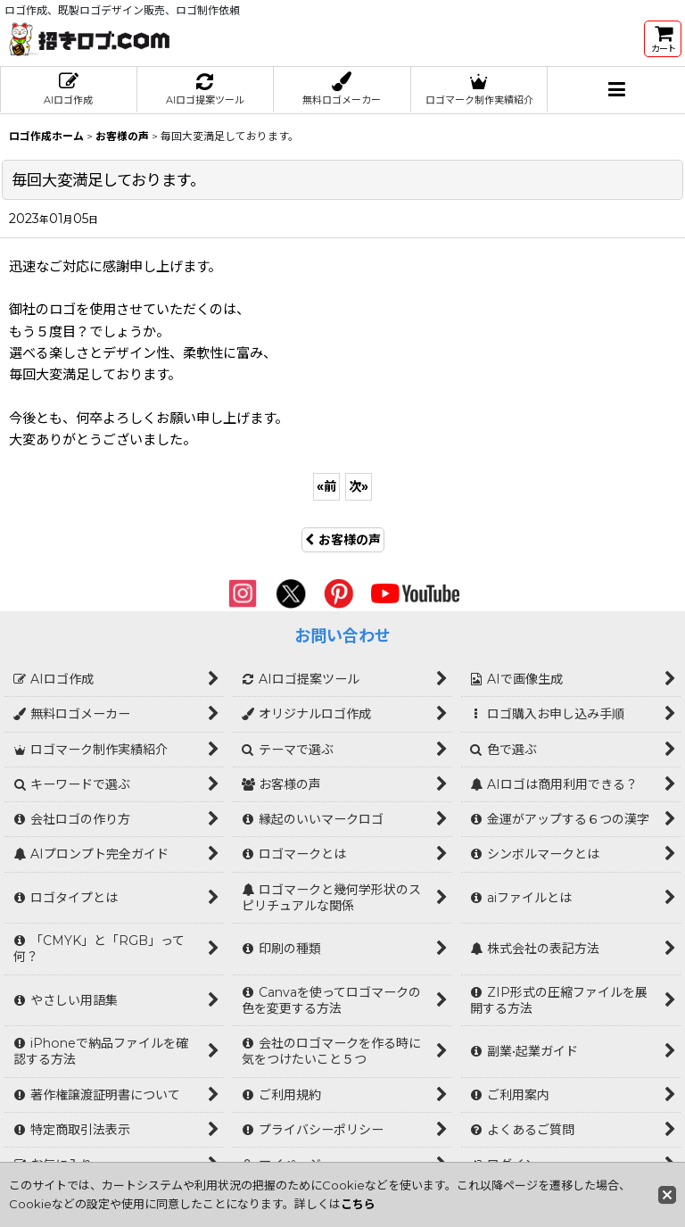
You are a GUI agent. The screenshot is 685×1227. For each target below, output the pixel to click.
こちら (358, 1204)
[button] (616, 90)
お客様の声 (343, 540)
